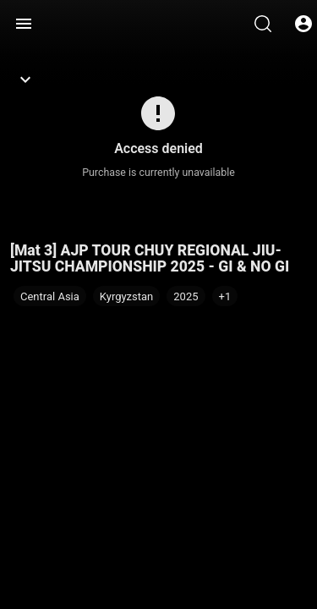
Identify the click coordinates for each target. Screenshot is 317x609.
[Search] (263, 23)
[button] (225, 296)
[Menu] (23, 23)
